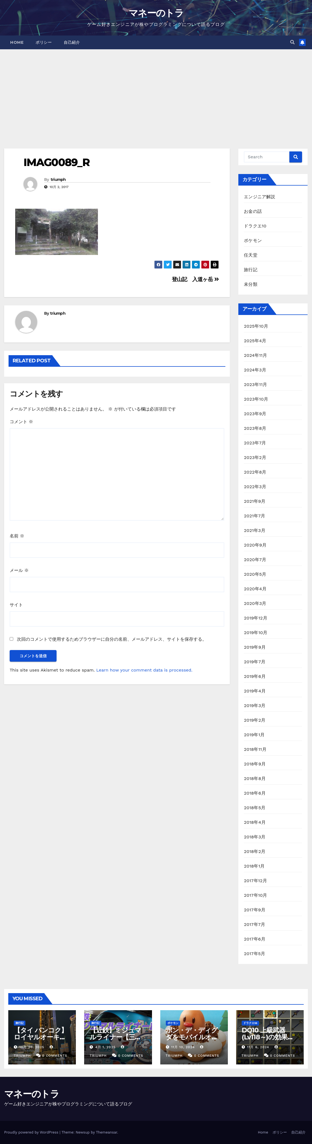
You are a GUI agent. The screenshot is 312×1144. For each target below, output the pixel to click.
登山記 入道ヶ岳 (195, 279)
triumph (58, 179)
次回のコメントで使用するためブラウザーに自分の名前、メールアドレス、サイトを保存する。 (112, 639)
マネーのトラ (156, 13)
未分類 (250, 284)
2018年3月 (254, 836)
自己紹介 (72, 42)
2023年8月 (255, 428)
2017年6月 (254, 939)
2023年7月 (255, 442)
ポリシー (44, 42)
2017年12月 (255, 880)
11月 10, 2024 (182, 1047)
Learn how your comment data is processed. (144, 670)
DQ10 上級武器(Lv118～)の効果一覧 (268, 1037)
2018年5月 (254, 807)
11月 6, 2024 (258, 1047)
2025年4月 (255, 340)
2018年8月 (255, 778)
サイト (16, 604)
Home (16, 42)
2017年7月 (254, 924)
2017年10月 (255, 895)
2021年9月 (254, 501)
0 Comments (54, 1056)
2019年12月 (255, 618)
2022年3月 (255, 486)
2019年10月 (255, 632)
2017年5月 (254, 953)
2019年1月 (254, 734)
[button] (292, 42)
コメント (21, 421)
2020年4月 (255, 588)
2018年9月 (255, 764)
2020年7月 (255, 559)
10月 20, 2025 (31, 1047)
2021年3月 (254, 530)
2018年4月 (255, 822)
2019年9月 (255, 647)
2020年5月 (255, 574)
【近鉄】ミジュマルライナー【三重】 (115, 1037)
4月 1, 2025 (105, 1047)
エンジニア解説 (259, 196)
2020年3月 (255, 603)
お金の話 (253, 211)
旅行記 (250, 269)
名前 (17, 536)
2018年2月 (254, 851)
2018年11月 (255, 749)
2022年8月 (255, 472)
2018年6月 (255, 793)
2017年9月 (254, 909)
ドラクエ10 (255, 226)
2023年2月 (255, 457)
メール (19, 570)
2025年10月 (256, 326)
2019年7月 (254, 661)
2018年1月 (254, 866)
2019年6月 (255, 676)
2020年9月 (255, 545)
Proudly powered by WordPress (32, 1132)
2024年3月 (255, 370)
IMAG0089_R (56, 162)
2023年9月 (255, 413)
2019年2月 (254, 720)
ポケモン (253, 240)
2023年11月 (255, 384)
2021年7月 (254, 515)
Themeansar (106, 1132)
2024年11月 (255, 355)
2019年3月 (254, 705)
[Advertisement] (156, 90)
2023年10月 (256, 399)
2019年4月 (255, 691)
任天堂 (250, 255)
